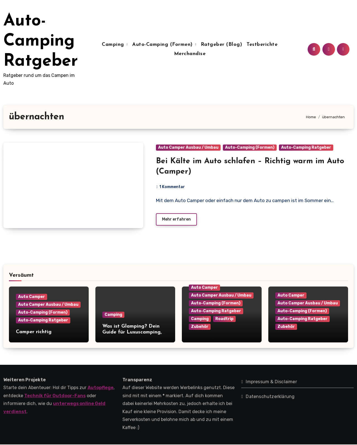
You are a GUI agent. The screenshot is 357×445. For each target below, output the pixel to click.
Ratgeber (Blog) (221, 44)
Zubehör (199, 327)
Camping (114, 44)
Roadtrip (224, 319)
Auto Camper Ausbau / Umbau (188, 147)
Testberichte (262, 44)
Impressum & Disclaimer (271, 382)
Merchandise (190, 53)
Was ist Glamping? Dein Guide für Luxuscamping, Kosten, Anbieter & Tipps (132, 332)
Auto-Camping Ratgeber (40, 41)
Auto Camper (31, 297)
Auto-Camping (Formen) (163, 44)
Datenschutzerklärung (270, 396)
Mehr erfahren (176, 219)
